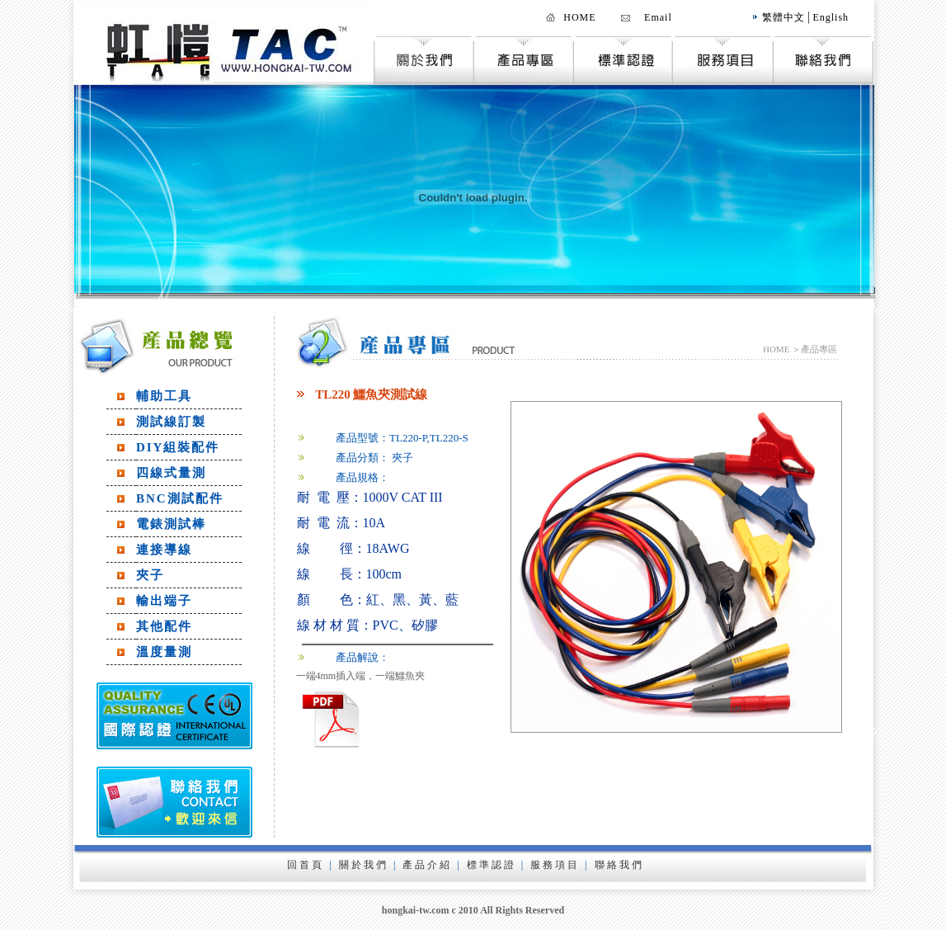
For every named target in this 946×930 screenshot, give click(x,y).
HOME (579, 17)
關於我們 (363, 865)
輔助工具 (164, 396)
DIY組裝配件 (178, 447)
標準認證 (491, 865)
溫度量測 (164, 652)
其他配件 (164, 626)
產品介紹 (427, 865)
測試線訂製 (171, 421)
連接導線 (164, 549)
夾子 (150, 575)
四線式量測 (171, 472)
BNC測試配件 (180, 498)
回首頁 (305, 865)
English (830, 17)
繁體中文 (783, 17)
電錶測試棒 (171, 524)
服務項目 (555, 865)
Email (658, 17)
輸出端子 (164, 600)
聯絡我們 (619, 865)
